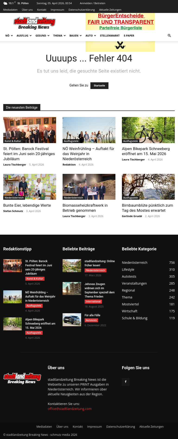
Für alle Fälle (92, 315)
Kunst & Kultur (13, 141)
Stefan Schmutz (13, 211)
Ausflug (24, 35)
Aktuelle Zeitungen (110, 9)
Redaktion (69, 164)
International (93, 301)
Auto (91, 35)
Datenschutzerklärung (82, 9)
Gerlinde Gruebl (132, 216)
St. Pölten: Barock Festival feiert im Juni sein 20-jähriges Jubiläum (29, 153)
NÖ (9, 35)
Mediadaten (10, 9)
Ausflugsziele (71, 141)
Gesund (42, 35)
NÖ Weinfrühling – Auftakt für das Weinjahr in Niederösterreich (88, 153)
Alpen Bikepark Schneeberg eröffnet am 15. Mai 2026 (40, 323)
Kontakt (41, 9)
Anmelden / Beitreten (92, 3)
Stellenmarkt (110, 35)
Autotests (91, 320)
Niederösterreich (14, 197)
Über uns (27, 9)
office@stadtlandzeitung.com (70, 408)
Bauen (76, 35)
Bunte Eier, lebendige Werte (27, 205)
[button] (169, 36)
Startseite (99, 85)
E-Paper (129, 35)
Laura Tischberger (14, 164)
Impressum (57, 9)
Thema (59, 35)
